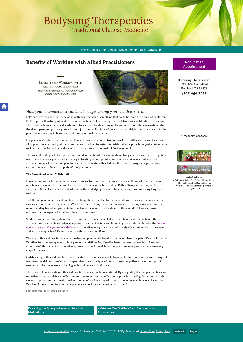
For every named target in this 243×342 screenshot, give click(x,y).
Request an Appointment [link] (194, 64)
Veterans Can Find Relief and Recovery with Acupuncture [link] (126, 310)
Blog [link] (142, 49)
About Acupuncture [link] (120, 49)
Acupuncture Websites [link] (56, 331)
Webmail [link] (179, 331)
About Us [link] (96, 49)
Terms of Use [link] (147, 331)
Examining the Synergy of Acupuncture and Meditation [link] (55, 310)
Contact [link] (152, 49)
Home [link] (85, 49)
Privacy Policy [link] (163, 331)
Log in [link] (193, 331)
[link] (4, 107)
